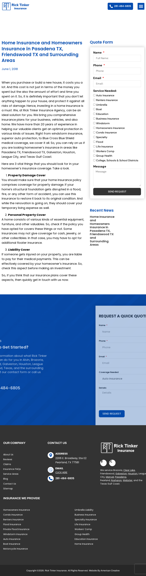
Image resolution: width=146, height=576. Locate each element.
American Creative (110, 570)
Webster (127, 480)
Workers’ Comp (83, 529)
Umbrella (101, 104)
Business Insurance (107, 118)
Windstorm (103, 123)
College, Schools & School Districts (117, 160)
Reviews (7, 459)
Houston (132, 473)
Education (102, 114)
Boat (99, 109)
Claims (7, 464)
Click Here (61, 472)
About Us (8, 454)
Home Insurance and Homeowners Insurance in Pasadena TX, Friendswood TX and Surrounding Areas (102, 231)
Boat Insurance (11, 544)
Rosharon (116, 480)
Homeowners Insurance (110, 128)
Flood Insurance (12, 524)
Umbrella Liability (84, 509)
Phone (98, 65)
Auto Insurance (105, 95)
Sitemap (8, 488)
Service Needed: (105, 91)
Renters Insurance (107, 100)
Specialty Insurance (86, 519)
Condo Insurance (106, 132)
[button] (141, 6)
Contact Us (9, 483)
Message (99, 166)
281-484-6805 (64, 478)
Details (131, 388)
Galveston (121, 473)
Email (97, 78)
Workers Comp (105, 151)
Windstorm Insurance (15, 534)
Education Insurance (86, 539)
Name (97, 53)
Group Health (104, 156)
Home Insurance (84, 544)
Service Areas (10, 474)
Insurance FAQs (12, 469)
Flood (99, 142)
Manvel (110, 477)
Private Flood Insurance (16, 529)
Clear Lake (129, 470)
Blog (5, 478)
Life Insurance (104, 146)
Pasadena (120, 477)
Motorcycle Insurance (15, 548)
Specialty (101, 137)
